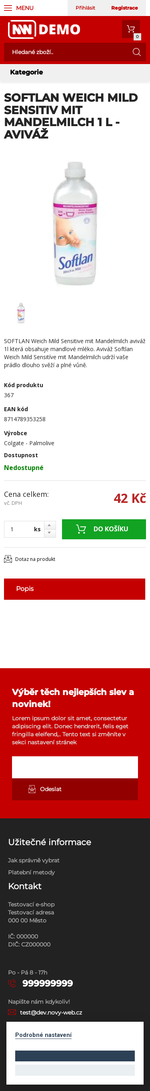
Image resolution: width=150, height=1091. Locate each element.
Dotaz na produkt (35, 559)
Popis (25, 589)
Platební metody (31, 872)
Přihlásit (85, 8)
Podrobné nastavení (43, 1035)
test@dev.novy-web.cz (51, 1012)
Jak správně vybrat (34, 860)
